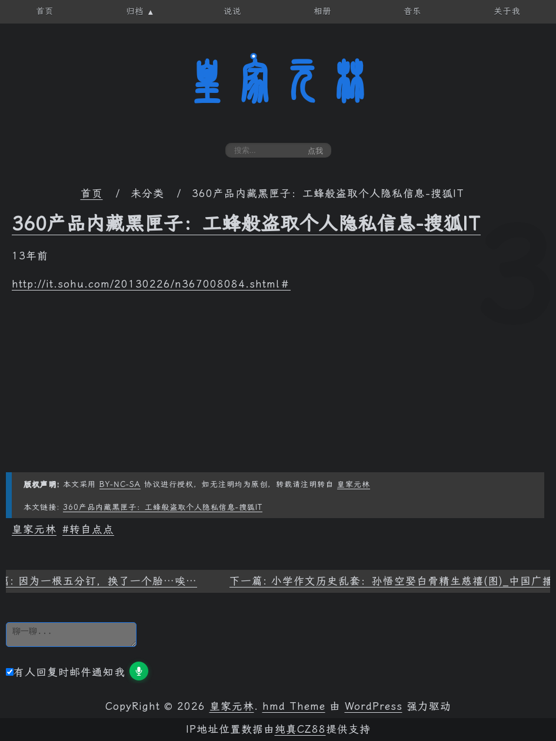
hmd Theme (293, 706)
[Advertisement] (278, 390)
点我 (315, 150)
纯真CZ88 (300, 729)
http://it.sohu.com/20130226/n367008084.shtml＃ (151, 284)
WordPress (373, 706)
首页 (92, 193)
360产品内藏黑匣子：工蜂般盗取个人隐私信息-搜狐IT (246, 223)
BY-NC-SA (120, 484)
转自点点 (91, 529)
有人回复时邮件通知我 (65, 672)
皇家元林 (278, 81)
